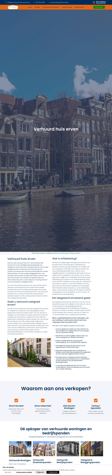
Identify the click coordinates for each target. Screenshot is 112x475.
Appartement (79, 7)
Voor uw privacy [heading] (8, 467)
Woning (37, 7)
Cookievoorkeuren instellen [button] (24, 472)
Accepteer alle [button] (53, 472)
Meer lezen (8, 472)
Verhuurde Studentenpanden (42, 461)
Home (30, 7)
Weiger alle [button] (40, 472)
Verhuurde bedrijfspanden (64, 461)
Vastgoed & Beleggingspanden (90, 461)
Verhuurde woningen (20, 460)
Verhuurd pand (67, 7)
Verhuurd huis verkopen (50, 7)
